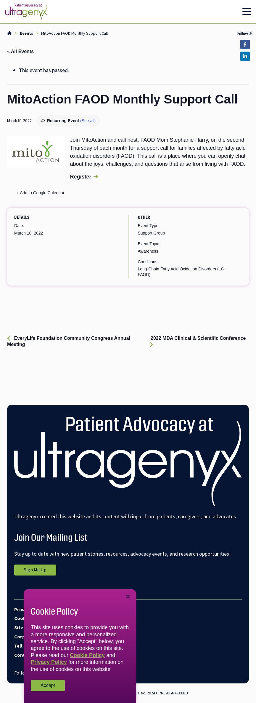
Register (80, 177)
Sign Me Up (40, 570)
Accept (48, 685)
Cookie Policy (87, 655)
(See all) (88, 120)
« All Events (20, 51)
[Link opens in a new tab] (245, 44)
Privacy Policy (49, 662)
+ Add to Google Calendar (41, 192)
